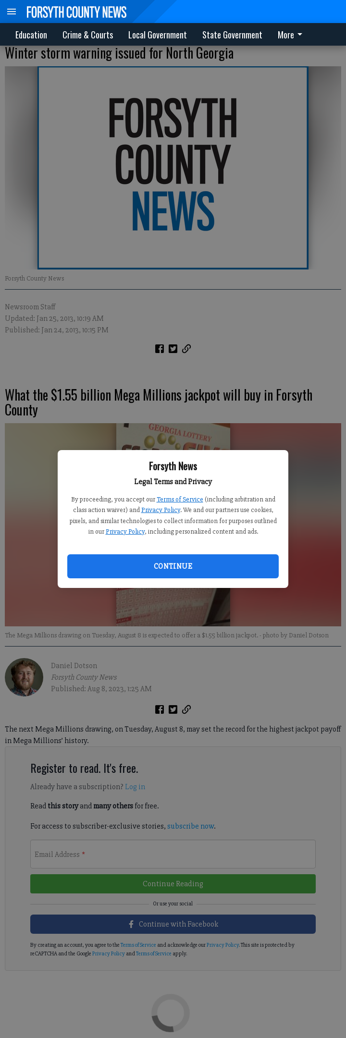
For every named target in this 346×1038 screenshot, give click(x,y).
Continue (173, 566)
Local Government (157, 34)
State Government (232, 34)
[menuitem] (292, 34)
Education (31, 34)
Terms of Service (180, 499)
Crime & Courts (87, 34)
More (292, 34)
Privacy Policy (160, 510)
